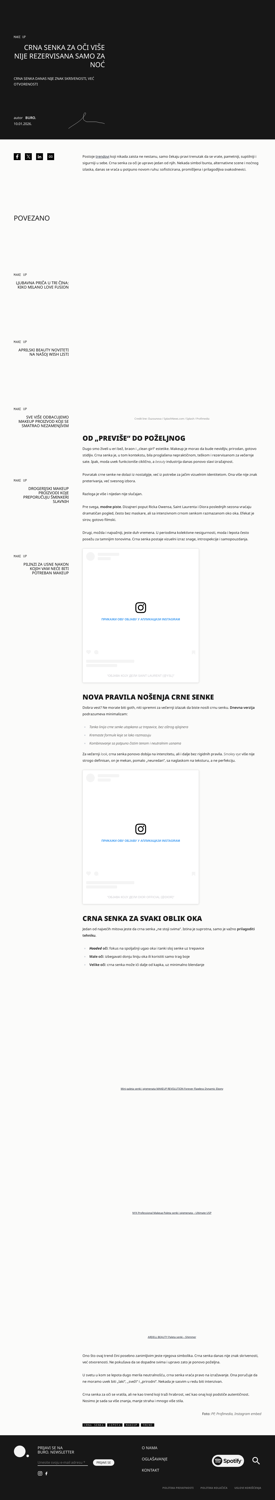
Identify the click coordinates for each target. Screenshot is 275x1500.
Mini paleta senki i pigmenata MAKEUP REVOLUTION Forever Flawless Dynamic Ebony (172, 1089)
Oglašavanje (155, 1458)
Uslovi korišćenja (247, 1488)
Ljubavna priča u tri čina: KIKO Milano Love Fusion (42, 285)
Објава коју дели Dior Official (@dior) (140, 897)
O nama (149, 1447)
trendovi (102, 156)
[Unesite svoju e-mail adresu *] (63, 1462)
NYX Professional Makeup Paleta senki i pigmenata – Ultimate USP (171, 1213)
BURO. (30, 117)
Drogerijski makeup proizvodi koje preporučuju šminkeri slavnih (46, 495)
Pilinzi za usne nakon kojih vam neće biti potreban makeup (46, 568)
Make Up (20, 37)
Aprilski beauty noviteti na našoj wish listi (43, 352)
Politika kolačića (214, 1488)
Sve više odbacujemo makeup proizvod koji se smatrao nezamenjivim (43, 421)
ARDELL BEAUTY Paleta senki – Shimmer (172, 1337)
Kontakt (150, 1470)
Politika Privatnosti (178, 1488)
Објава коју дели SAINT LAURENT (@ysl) (140, 675)
